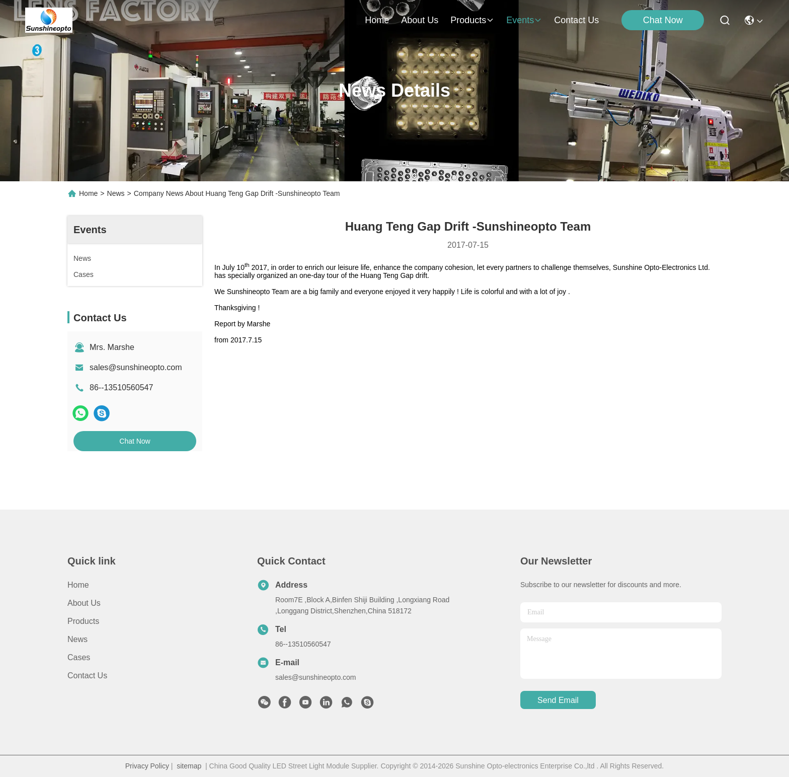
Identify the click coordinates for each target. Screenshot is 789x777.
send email (558, 700)
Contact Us (87, 675)
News (116, 193)
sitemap (189, 766)
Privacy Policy (147, 766)
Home (377, 20)
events (524, 20)
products (472, 20)
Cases (78, 657)
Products (83, 621)
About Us (84, 603)
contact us (576, 20)
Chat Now (663, 20)
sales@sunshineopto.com (136, 367)
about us (419, 20)
